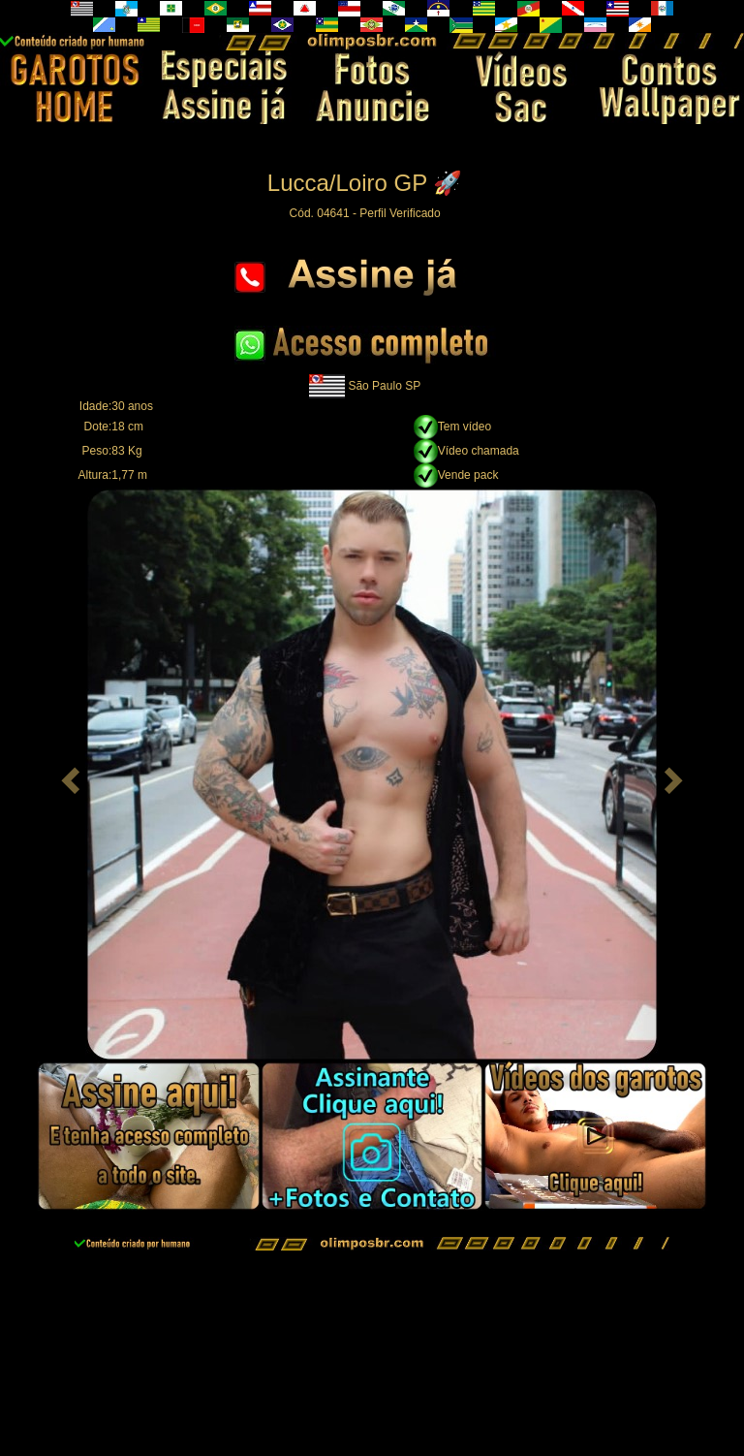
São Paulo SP (384, 386)
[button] (68, 774)
